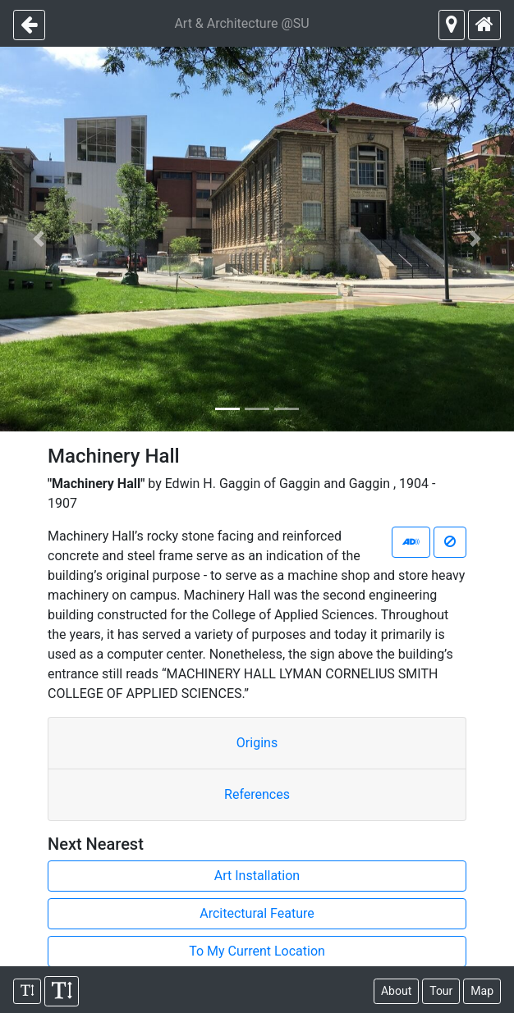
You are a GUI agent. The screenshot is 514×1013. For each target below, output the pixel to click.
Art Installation (257, 875)
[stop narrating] (450, 542)
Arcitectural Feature (257, 913)
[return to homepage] (484, 25)
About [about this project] (396, 990)
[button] (38, 238)
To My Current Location (257, 951)
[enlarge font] (61, 991)
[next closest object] (451, 25)
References (257, 794)
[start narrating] (411, 542)
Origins (257, 743)
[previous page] (29, 25)
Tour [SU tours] (440, 990)
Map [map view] (481, 990)
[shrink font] (27, 991)
